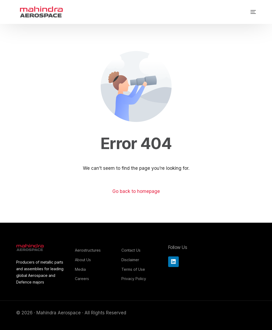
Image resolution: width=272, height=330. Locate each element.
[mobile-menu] (246, 12)
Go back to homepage (136, 191)
